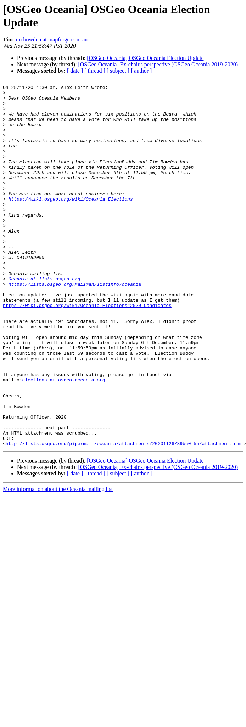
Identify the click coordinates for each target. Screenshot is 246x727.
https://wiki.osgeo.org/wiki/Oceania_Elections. (72, 222)
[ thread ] (94, 71)
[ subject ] (118, 71)
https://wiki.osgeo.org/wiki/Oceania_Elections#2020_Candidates (87, 350)
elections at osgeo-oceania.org (63, 439)
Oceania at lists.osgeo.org (44, 318)
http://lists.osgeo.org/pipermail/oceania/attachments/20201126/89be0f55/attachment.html (125, 516)
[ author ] (141, 71)
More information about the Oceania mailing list (58, 561)
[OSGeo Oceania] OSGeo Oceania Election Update (145, 58)
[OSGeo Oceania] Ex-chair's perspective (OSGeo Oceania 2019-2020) (158, 64)
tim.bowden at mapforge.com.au (51, 40)
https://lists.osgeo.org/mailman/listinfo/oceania (75, 324)
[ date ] (75, 71)
